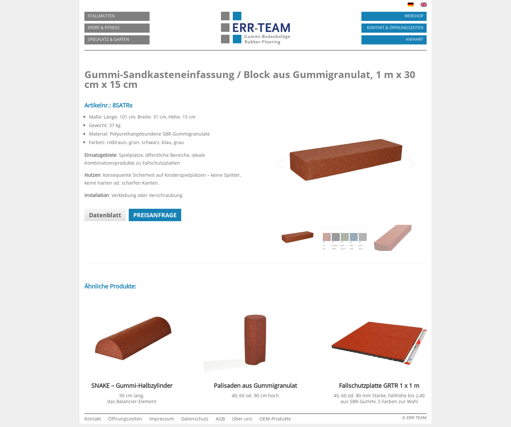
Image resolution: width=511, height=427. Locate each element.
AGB (220, 419)
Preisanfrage (155, 215)
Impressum (161, 419)
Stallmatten (101, 16)
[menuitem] (411, 6)
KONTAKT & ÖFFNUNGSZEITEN (395, 27)
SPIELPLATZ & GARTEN (108, 39)
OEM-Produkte (275, 419)
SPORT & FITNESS (104, 27)
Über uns (242, 419)
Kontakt (92, 419)
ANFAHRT (414, 39)
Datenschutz (195, 419)
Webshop (413, 16)
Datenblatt (105, 215)
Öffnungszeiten (125, 419)
